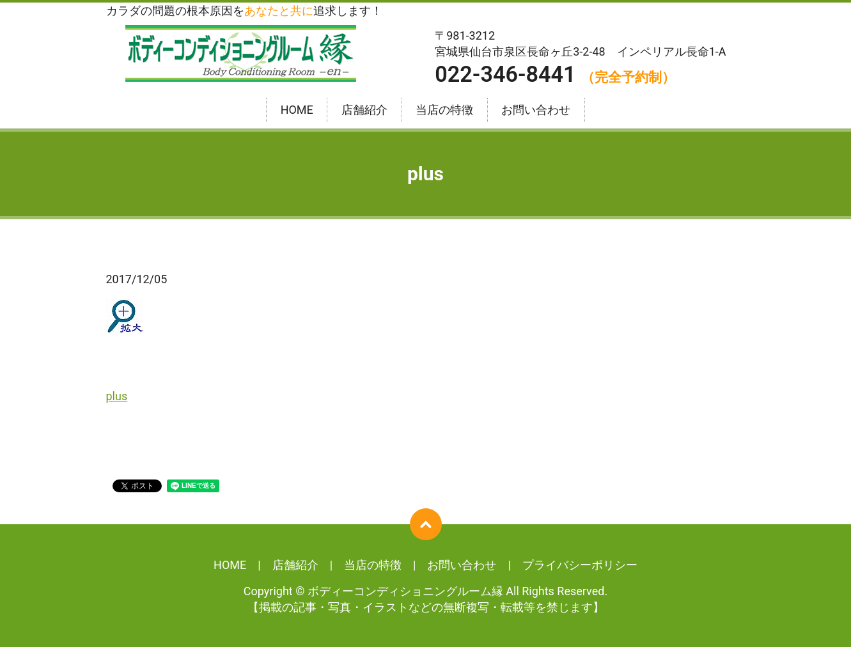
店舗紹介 (364, 110)
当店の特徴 (444, 110)
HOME (297, 110)
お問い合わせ (535, 110)
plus (117, 396)
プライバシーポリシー (579, 565)
